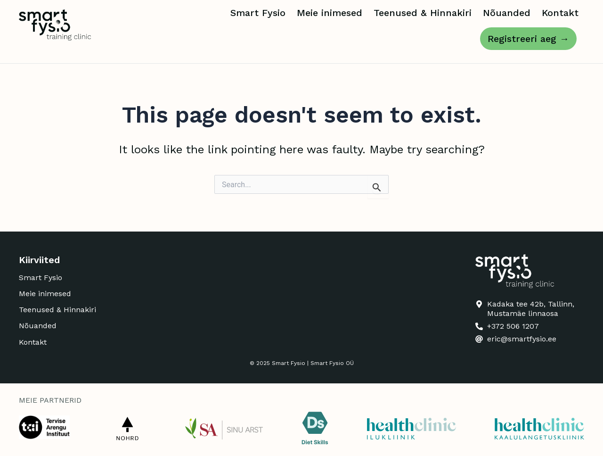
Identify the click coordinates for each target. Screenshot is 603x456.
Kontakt (560, 12)
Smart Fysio (257, 12)
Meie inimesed (329, 12)
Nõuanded (506, 12)
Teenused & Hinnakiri (423, 12)
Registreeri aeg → (528, 38)
